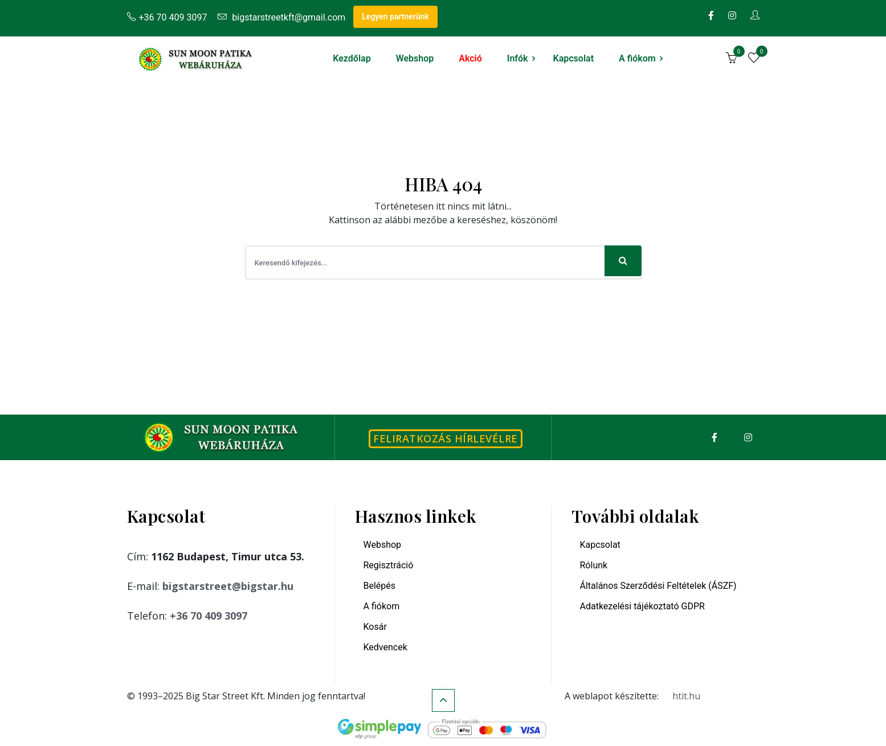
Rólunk (594, 565)
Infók (517, 58)
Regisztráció (389, 565)
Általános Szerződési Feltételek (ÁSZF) (658, 585)
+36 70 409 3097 (167, 17)
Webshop (415, 58)
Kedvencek (385, 647)
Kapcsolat (573, 58)
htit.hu (686, 696)
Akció (470, 58)
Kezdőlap (351, 58)
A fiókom (637, 58)
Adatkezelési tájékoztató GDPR (642, 606)
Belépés (380, 585)
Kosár (375, 626)
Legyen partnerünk (395, 16)
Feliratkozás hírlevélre (445, 438)
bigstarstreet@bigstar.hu (227, 586)
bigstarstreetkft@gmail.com (281, 17)
